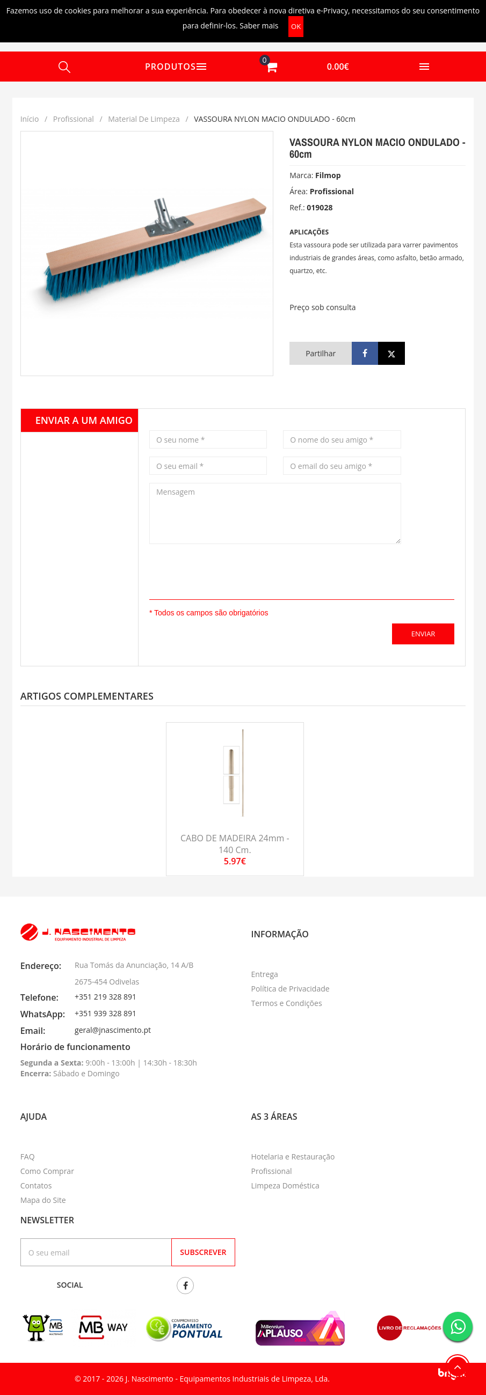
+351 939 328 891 (105, 1013)
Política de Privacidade (290, 988)
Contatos (36, 1185)
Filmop (328, 175)
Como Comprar (47, 1171)
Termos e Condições (286, 1003)
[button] (304, 67)
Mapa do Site (43, 1200)
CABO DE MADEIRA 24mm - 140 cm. (234, 844)
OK (296, 26)
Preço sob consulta (322, 307)
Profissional (73, 119)
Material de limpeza (144, 119)
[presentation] (212, 568)
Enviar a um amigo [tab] (84, 420)
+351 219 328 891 (105, 997)
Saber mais (259, 25)
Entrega (264, 974)
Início (29, 119)
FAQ (27, 1156)
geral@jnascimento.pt (113, 1030)
